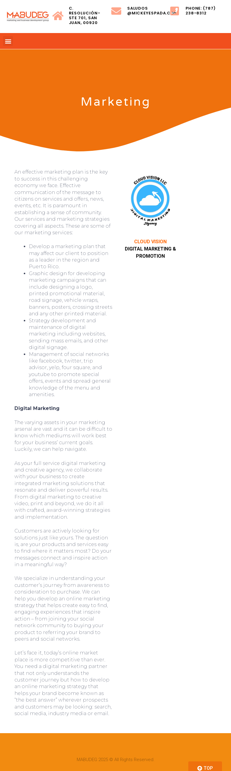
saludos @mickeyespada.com (152, 10)
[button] (8, 41)
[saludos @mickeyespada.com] (116, 11)
